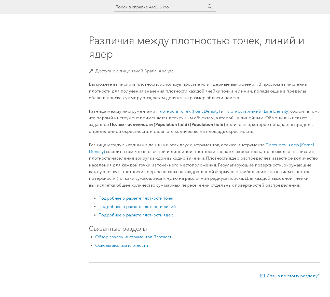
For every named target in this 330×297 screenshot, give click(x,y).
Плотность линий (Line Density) (257, 111)
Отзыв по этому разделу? (293, 275)
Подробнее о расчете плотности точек (136, 198)
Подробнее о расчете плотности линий (137, 206)
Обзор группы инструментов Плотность (134, 237)
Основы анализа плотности (121, 245)
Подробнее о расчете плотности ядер (136, 215)
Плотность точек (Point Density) (188, 111)
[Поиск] (210, 6)
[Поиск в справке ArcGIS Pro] (160, 7)
